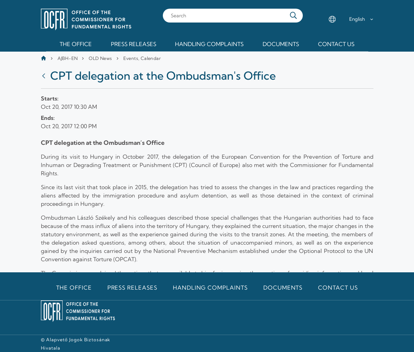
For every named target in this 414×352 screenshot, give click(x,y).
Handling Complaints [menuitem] (209, 44)
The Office (74, 287)
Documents (283, 287)
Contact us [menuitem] (336, 44)
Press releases (132, 287)
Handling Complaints (210, 287)
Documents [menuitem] (281, 44)
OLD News (100, 58)
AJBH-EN (68, 58)
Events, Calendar (142, 58)
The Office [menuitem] (76, 44)
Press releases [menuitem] (133, 44)
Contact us (338, 287)
